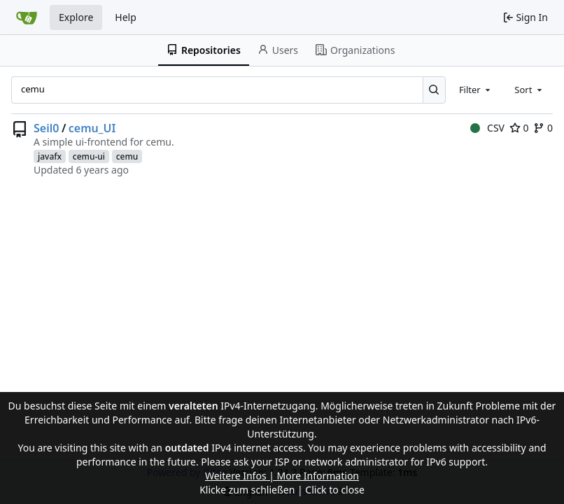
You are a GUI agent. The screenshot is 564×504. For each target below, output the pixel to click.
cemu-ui (89, 156)
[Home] (26, 17)
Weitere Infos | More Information (282, 475)
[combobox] (476, 89)
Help (125, 17)
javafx (50, 156)
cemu (127, 156)
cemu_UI (92, 128)
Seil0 (46, 128)
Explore (76, 17)
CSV (487, 127)
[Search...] (434, 89)
